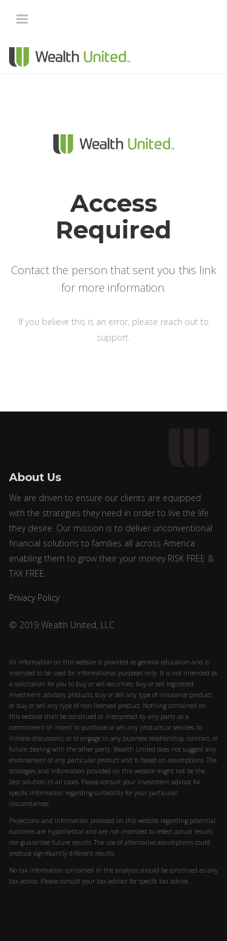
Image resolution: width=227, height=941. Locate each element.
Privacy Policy (34, 597)
